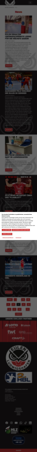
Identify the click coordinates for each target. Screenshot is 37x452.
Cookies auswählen (7, 233)
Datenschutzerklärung (8, 237)
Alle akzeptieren (6, 229)
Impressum (18, 237)
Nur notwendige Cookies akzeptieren (21, 229)
